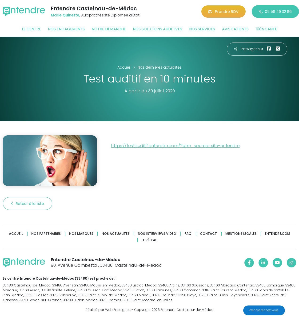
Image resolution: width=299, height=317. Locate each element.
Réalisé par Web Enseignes (108, 309)
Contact (208, 234)
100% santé (266, 29)
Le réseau (150, 240)
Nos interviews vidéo (157, 234)
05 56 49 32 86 (275, 11)
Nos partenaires (46, 234)
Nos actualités (115, 234)
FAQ (188, 234)
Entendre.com (277, 234)
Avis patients (235, 29)
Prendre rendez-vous (264, 310)
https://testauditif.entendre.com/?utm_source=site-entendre (175, 146)
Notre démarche (109, 29)
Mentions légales (240, 234)
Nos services (202, 29)
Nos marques (81, 234)
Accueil (16, 234)
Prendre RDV (223, 11)
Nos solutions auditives (157, 29)
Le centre (31, 29)
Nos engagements (66, 29)
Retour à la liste (27, 203)
